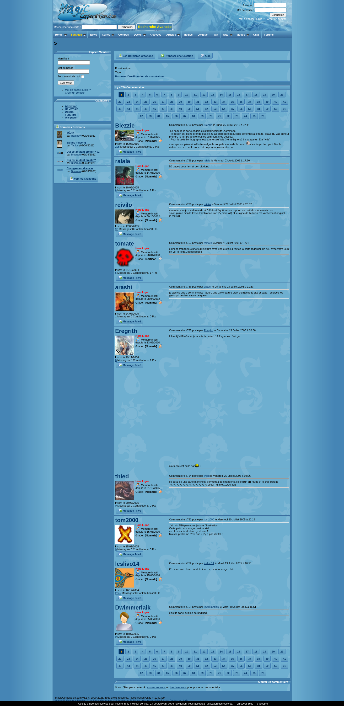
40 (275, 101)
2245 (118, 593)
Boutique (78, 34)
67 (184, 116)
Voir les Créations (83, 178)
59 (267, 108)
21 (281, 94)
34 (223, 101)
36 (241, 101)
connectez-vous (156, 687)
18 (255, 94)
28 (171, 101)
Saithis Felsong (76, 142)
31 (197, 101)
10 (186, 94)
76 (262, 116)
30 (189, 101)
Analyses (155, 34)
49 (180, 108)
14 (221, 94)
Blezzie (124, 125)
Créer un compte (276, 18)
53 (215, 108)
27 (163, 101)
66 (176, 116)
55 (232, 108)
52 (206, 108)
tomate (124, 243)
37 (249, 101)
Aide (205, 55)
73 (236, 116)
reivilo (123, 205)
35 (232, 101)
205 (117, 146)
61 (284, 108)
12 (204, 94)
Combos (123, 34)
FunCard (70, 114)
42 (119, 108)
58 (258, 108)
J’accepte (262, 703)
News (93, 34)
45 (145, 108)
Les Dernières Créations (135, 55)
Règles (188, 34)
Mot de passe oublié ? (252, 18)
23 (128, 101)
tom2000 (126, 520)
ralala (122, 161)
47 (163, 108)
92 (116, 229)
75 (254, 116)
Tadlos (75, 145)
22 (119, 101)
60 (275, 108)
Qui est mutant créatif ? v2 (82, 151)
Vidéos (242, 34)
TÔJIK (70, 132)
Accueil (59, 700)
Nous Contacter (172, 700)
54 (223, 108)
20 (273, 94)
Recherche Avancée (155, 27)
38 (258, 101)
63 (150, 116)
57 (249, 108)
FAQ (215, 34)
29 (180, 101)
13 (212, 94)
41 (284, 101)
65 (167, 116)
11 (195, 94)
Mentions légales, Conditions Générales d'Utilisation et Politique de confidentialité (113, 700)
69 (202, 116)
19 (264, 94)
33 (215, 101)
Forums (269, 34)
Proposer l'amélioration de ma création (139, 76)
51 (197, 108)
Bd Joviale (71, 108)
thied (122, 476)
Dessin (69, 111)
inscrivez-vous (178, 687)
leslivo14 (127, 564)
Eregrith (126, 331)
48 (171, 108)
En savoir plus (244, 703)
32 (206, 101)
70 (210, 116)
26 (154, 101)
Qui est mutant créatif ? (81, 160)
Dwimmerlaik (132, 607)
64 (158, 116)
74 (245, 116)
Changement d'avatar (79, 168)
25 (145, 101)
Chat (256, 34)
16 (238, 94)
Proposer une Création (177, 55)
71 (219, 116)
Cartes (108, 34)
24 (137, 101)
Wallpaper (71, 117)
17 (247, 94)
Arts (227, 34)
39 (267, 101)
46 (154, 108)
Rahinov (76, 135)
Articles (173, 34)
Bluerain (76, 154)
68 (193, 116)
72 (228, 116)
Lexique (203, 34)
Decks (139, 34)
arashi (123, 287)
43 (128, 108)
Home (61, 34)
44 (137, 108)
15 (229, 94)
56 (241, 108)
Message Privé (129, 151)
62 (141, 116)
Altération (71, 106)
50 (189, 108)
